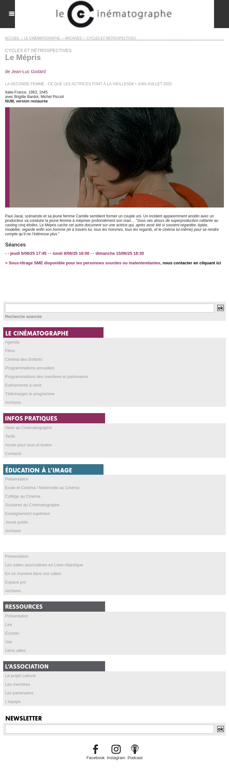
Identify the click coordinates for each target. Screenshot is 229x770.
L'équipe (12, 690)
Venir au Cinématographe (26, 424)
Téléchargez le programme (28, 391)
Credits (115, 762)
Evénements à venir (22, 383)
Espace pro (15, 574)
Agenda (11, 341)
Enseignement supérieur (26, 507)
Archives (12, 399)
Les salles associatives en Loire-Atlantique (41, 557)
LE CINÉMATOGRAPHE (38, 38)
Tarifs (9, 432)
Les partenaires (18, 682)
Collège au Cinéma (21, 491)
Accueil (11, 38)
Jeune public (15, 516)
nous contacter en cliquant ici (189, 262)
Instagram (115, 746)
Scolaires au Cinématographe (30, 499)
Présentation (15, 474)
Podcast (133, 746)
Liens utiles (14, 640)
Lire (8, 616)
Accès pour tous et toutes (26, 441)
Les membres (16, 674)
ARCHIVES (65, 38)
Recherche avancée (22, 316)
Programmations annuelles (28, 366)
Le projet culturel (19, 665)
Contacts (12, 449)
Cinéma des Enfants (22, 358)
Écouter (11, 624)
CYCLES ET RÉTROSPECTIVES (99, 38)
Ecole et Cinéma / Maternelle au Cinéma (39, 482)
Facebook (97, 746)
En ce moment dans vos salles (31, 566)
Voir (8, 632)
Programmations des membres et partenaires (43, 374)
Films (9, 349)
